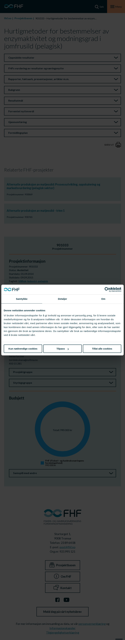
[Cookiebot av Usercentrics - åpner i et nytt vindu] (107, 289)
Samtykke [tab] (22, 298)
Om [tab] (103, 298)
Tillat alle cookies (102, 348)
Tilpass (62, 348)
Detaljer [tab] (62, 298)
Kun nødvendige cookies (22, 348)
